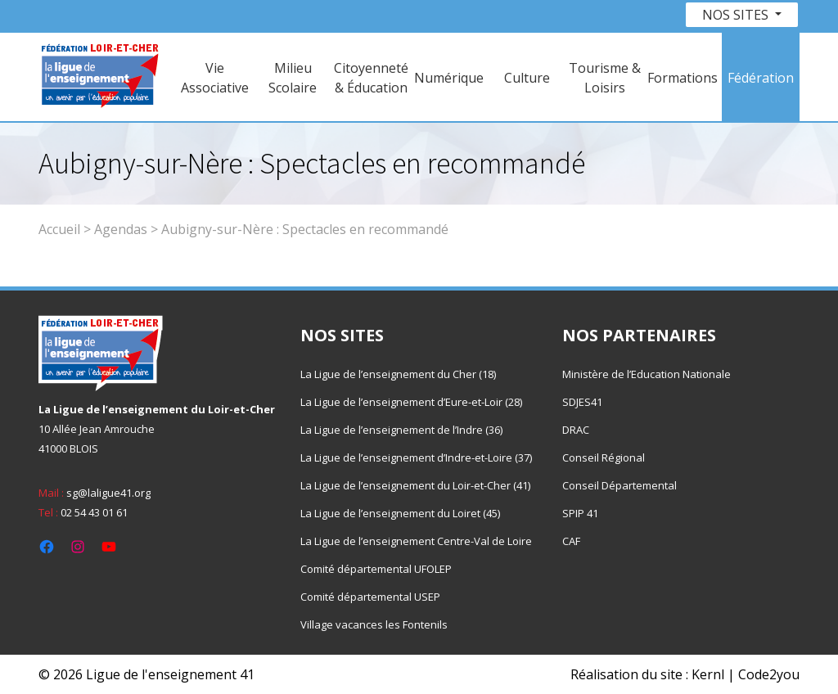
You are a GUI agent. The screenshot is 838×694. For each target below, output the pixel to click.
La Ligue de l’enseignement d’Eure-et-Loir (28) (411, 401)
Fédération (761, 78)
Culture (527, 78)
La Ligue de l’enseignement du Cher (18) (398, 374)
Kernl (708, 674)
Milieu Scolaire (292, 78)
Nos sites (737, 15)
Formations (682, 78)
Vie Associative (215, 78)
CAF (571, 541)
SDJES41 (582, 401)
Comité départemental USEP (370, 596)
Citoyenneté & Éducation (371, 78)
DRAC (575, 429)
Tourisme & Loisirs (605, 78)
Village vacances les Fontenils (374, 624)
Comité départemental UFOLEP (376, 568)
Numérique (449, 78)
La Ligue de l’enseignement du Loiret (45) (400, 513)
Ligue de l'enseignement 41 (170, 674)
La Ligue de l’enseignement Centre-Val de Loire (416, 541)
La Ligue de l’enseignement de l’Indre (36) (401, 429)
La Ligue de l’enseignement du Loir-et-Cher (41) (415, 485)
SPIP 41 (580, 513)
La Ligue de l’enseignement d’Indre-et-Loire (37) (416, 457)
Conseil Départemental (619, 485)
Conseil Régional (603, 457)
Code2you (769, 674)
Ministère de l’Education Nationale (646, 374)
